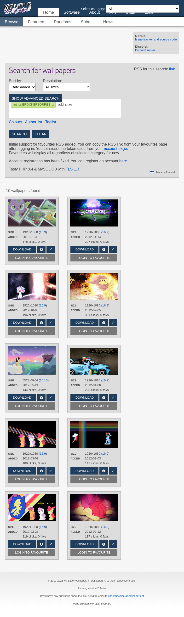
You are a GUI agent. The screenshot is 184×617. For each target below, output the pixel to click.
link (172, 69)
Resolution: (52, 81)
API (112, 12)
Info (41, 249)
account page (115, 149)
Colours (15, 122)
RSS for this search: (151, 69)
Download (22, 249)
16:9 (43, 232)
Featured (36, 22)
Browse (11, 22)
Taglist (50, 122)
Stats (130, 12)
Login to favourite (31, 258)
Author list (33, 122)
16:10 (44, 380)
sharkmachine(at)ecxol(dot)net (126, 595)
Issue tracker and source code (156, 39)
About (94, 12)
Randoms (62, 22)
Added (12, 237)
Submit (87, 22)
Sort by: (15, 81)
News (108, 22)
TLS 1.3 (72, 169)
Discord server (145, 50)
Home (48, 12)
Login (149, 12)
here (123, 161)
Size (11, 232)
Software (71, 12)
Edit (50, 249)
